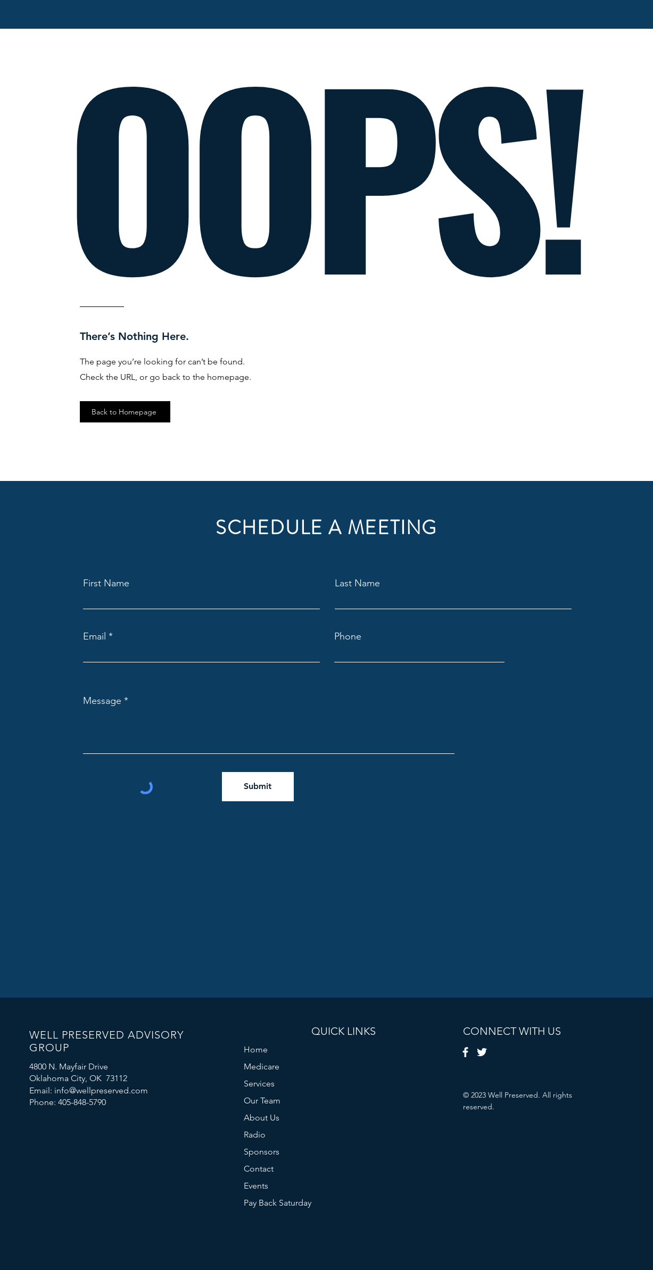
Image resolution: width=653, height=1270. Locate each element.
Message (102, 700)
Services (259, 1083)
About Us (261, 1118)
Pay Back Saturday (277, 1203)
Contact (259, 1169)
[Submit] (258, 786)
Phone (347, 636)
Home (256, 1049)
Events (256, 1186)
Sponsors (261, 1152)
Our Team (262, 1100)
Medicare (261, 1066)
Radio (255, 1135)
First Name (106, 583)
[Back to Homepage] (125, 411)
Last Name (357, 583)
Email (94, 636)
